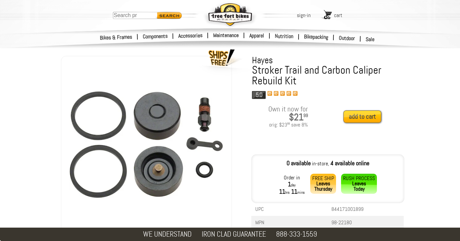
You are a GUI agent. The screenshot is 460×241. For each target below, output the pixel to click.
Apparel (256, 35)
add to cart (362, 116)
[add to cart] (364, 116)
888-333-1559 (296, 234)
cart (338, 15)
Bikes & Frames (116, 37)
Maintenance (226, 35)
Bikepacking (316, 37)
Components (155, 36)
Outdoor (347, 38)
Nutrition (284, 36)
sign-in (304, 15)
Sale (370, 39)
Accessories (190, 35)
